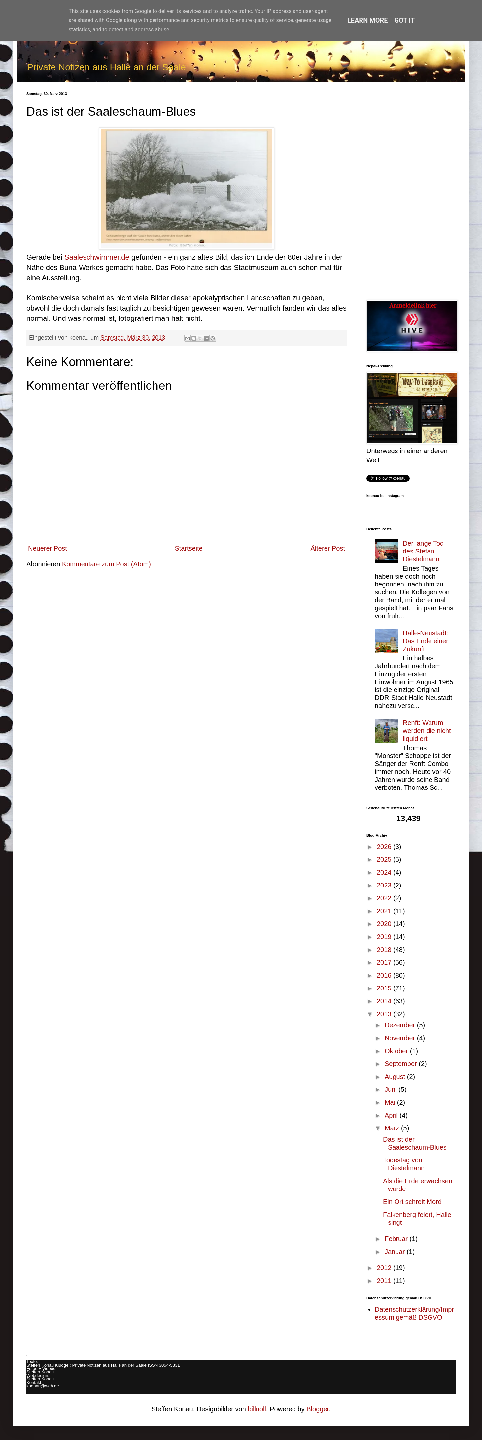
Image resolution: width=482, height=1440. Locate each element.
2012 (385, 1267)
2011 (385, 1280)
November (401, 1038)
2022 (385, 898)
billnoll (257, 1409)
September (402, 1063)
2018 (385, 949)
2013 (385, 1014)
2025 (385, 859)
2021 (385, 911)
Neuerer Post (47, 548)
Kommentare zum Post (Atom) (106, 564)
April (392, 1115)
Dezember (401, 1025)
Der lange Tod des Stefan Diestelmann (423, 551)
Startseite (188, 548)
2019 (385, 936)
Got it (405, 20)
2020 (385, 923)
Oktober (397, 1051)
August (396, 1076)
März (393, 1128)
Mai (391, 1102)
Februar (397, 1238)
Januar (396, 1251)
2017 (385, 962)
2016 (385, 975)
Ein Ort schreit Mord (412, 1201)
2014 (385, 1001)
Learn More (367, 20)
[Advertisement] (411, 191)
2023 (385, 885)
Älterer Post (328, 548)
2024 (385, 872)
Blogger (317, 1409)
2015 (385, 988)
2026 (385, 846)
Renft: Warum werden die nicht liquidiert (427, 730)
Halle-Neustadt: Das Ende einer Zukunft (425, 641)
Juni (391, 1089)
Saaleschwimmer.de (96, 257)
